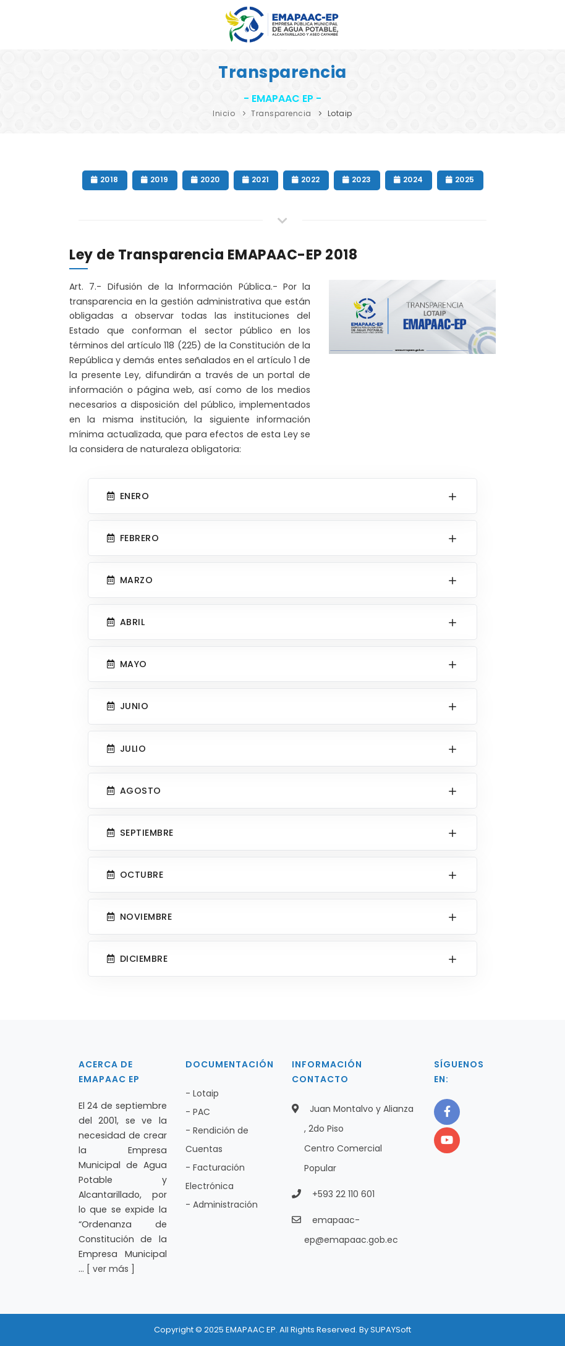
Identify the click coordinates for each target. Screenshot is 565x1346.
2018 (105, 179)
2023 (357, 179)
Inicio (224, 113)
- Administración (221, 1204)
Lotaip (340, 113)
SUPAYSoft (390, 1329)
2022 (306, 179)
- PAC (197, 1112)
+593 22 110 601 (343, 1194)
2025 (460, 179)
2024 (408, 179)
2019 (155, 179)
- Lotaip (202, 1093)
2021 (256, 179)
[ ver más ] (111, 1269)
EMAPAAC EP (251, 1329)
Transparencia (281, 113)
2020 (205, 179)
